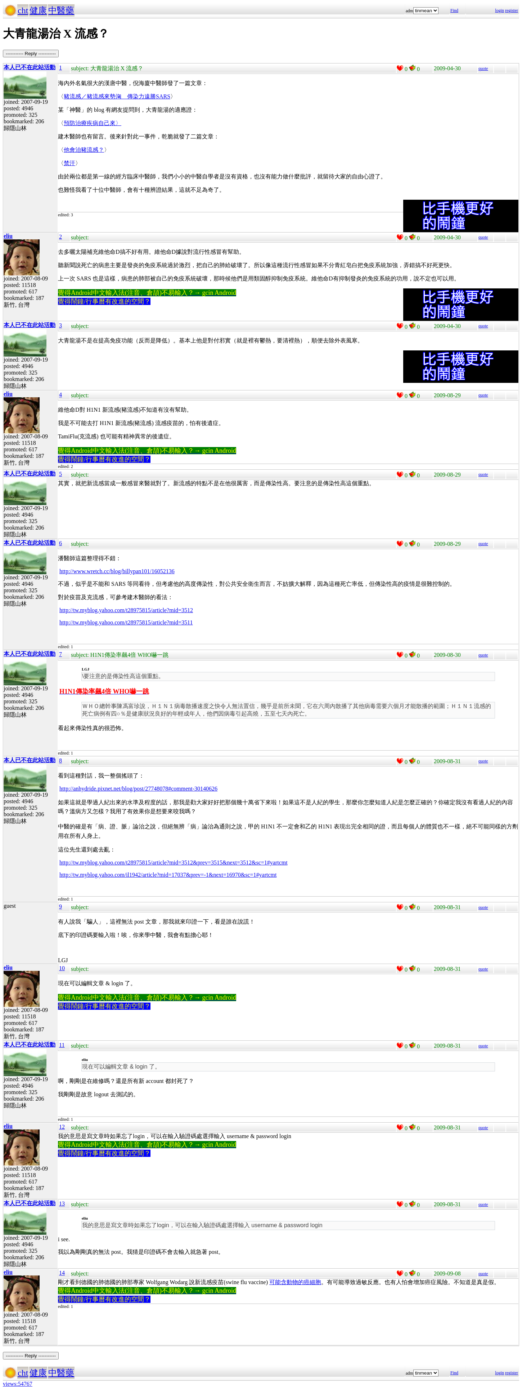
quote (483, 68)
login (499, 10)
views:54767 (17, 1384)
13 (62, 1203)
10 (62, 968)
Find (454, 10)
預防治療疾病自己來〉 (92, 123)
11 (61, 1045)
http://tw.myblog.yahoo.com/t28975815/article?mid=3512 (126, 610)
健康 (38, 10)
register (511, 10)
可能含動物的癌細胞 (295, 1282)
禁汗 (69, 163)
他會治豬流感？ (84, 150)
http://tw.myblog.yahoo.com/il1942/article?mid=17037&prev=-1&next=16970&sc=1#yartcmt (167, 875)
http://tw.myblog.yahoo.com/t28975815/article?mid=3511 (126, 622)
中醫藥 (61, 10)
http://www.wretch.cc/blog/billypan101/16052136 (117, 571)
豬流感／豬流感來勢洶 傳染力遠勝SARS (117, 96)
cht (23, 10)
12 (62, 1127)
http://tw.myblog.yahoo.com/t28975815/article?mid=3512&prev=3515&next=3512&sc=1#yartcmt (173, 862)
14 (62, 1273)
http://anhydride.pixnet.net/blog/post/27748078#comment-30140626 (138, 789)
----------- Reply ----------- (31, 53)
